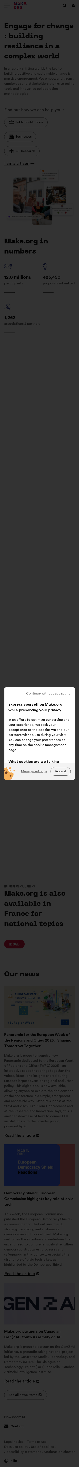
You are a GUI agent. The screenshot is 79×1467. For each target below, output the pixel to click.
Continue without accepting (48, 693)
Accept (60, 771)
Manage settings (34, 771)
